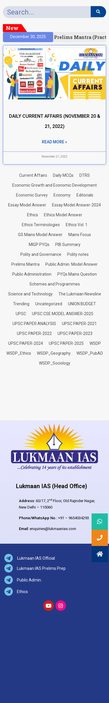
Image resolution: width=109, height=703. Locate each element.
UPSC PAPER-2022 (34, 333)
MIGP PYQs (39, 244)
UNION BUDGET (82, 304)
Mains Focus (79, 235)
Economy (62, 195)
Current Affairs (33, 175)
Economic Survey (32, 195)
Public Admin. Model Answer (71, 264)
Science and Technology (30, 294)
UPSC (21, 314)
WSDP (95, 343)
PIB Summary (68, 244)
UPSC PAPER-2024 (25, 343)
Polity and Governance (40, 254)
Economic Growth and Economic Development (54, 185)
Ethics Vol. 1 (76, 225)
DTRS (84, 175)
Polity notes (78, 254)
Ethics (32, 215)
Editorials (84, 195)
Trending (21, 304)
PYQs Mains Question (77, 274)
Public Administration (31, 274)
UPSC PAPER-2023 (75, 333)
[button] (100, 554)
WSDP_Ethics (18, 353)
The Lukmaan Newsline (79, 294)
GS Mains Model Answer (40, 235)
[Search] (98, 11)
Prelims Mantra (25, 264)
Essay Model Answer (27, 205)
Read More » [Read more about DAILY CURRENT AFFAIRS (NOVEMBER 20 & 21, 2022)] (54, 142)
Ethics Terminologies (41, 225)
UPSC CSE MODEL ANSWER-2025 (62, 314)
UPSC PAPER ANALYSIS (34, 324)
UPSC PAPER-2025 (66, 343)
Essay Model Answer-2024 (76, 205)
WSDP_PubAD (89, 353)
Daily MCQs (63, 175)
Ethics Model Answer (63, 215)
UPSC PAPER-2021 (79, 324)
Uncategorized (48, 304)
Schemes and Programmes (54, 284)
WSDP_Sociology (54, 363)
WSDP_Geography (54, 353)
